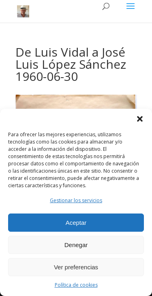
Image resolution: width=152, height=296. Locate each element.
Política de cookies (76, 284)
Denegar (76, 244)
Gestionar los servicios (76, 200)
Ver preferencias (76, 267)
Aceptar (76, 222)
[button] (140, 119)
